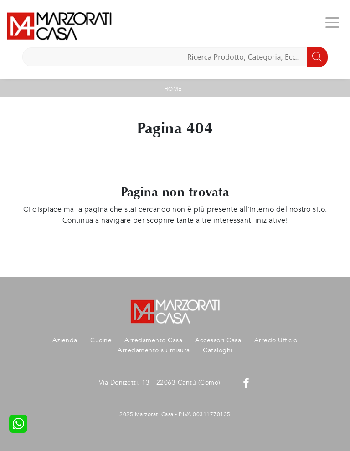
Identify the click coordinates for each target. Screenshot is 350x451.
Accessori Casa (218, 340)
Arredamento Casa (153, 340)
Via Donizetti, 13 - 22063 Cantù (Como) (160, 382)
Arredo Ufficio (276, 340)
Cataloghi (217, 350)
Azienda (64, 340)
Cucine (101, 340)
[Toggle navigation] (332, 21)
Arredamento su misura (154, 350)
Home (173, 88)
